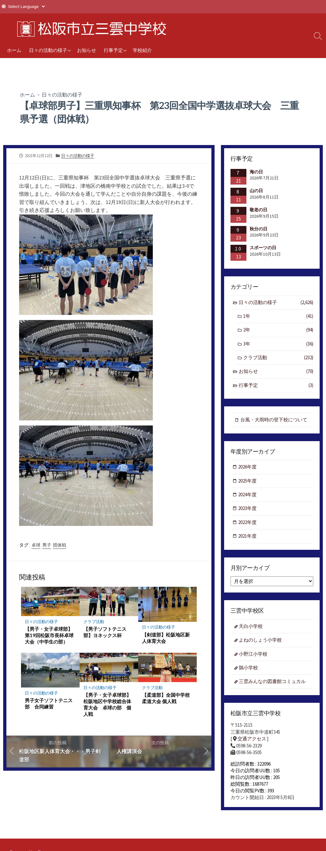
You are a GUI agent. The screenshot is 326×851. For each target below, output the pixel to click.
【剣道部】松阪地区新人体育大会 (166, 637)
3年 (278, 344)
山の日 (256, 190)
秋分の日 (258, 229)
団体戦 (59, 545)
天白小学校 (251, 627)
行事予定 (113, 50)
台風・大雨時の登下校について (273, 420)
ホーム (14, 50)
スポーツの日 (263, 248)
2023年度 (247, 509)
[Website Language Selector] (26, 6)
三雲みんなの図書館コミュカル (272, 683)
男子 (46, 545)
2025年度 (247, 481)
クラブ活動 (93, 621)
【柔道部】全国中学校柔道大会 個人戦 (166, 698)
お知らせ (86, 50)
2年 (278, 330)
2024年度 (247, 495)
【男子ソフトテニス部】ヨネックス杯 (104, 632)
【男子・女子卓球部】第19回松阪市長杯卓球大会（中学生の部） (49, 635)
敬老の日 (258, 210)
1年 (278, 316)
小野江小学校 (253, 655)
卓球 (36, 545)
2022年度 (247, 523)
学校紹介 (142, 50)
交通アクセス (251, 740)
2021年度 (247, 537)
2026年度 (247, 467)
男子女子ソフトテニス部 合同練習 (49, 704)
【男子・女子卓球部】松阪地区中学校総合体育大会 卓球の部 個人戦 (107, 704)
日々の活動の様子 (48, 50)
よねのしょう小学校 (260, 641)
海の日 (256, 172)
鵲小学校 (248, 669)
